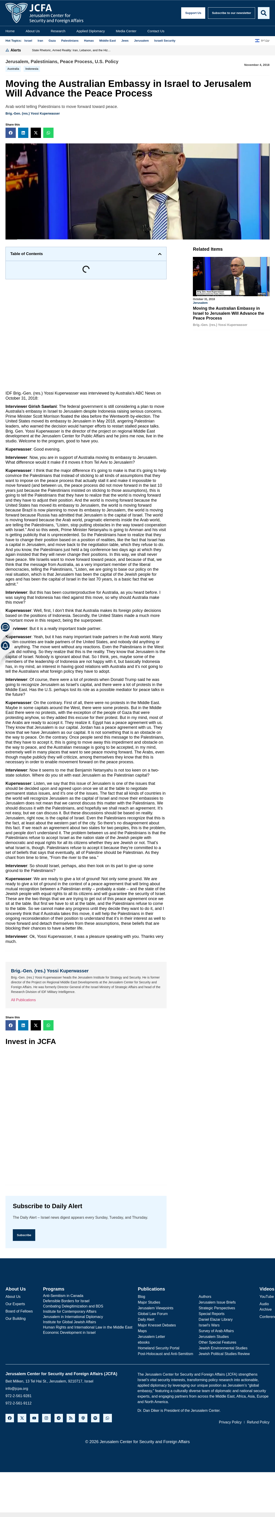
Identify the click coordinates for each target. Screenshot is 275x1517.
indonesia (31, 68)
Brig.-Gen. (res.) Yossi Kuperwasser (32, 113)
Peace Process (76, 61)
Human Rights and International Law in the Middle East (87, 1327)
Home (10, 31)
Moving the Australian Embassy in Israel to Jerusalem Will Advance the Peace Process (228, 313)
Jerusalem (16, 61)
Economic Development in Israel (69, 1332)
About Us (33, 31)
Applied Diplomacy (90, 31)
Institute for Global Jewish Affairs (69, 1322)
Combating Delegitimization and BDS (73, 1306)
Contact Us (155, 31)
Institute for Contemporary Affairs (70, 1311)
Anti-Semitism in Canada (63, 1296)
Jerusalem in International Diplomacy (73, 1317)
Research (58, 31)
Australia (13, 68)
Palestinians (44, 61)
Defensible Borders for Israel (66, 1301)
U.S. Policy (106, 61)
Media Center (126, 31)
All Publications (23, 1000)
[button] (10, 133)
